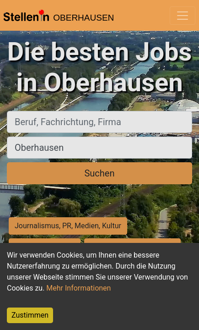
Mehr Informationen (78, 288)
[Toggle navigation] (182, 15)
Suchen (99, 173)
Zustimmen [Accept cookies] (29, 315)
